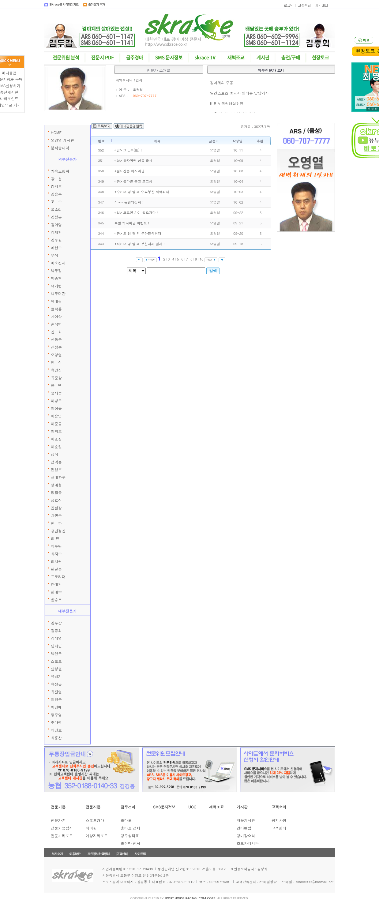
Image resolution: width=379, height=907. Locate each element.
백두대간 (58, 293)
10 (202, 259)
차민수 (56, 515)
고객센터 (279, 827)
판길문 (56, 569)
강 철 (56, 178)
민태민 (56, 645)
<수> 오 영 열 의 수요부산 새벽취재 (141, 191)
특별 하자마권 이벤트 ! (131, 223)
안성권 (56, 668)
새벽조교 (216, 806)
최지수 (56, 553)
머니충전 (9, 72)
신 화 (56, 331)
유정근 (56, 684)
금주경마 (128, 806)
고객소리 (279, 806)
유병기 (56, 676)
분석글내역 (60, 147)
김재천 (56, 232)
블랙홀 (56, 308)
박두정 (56, 270)
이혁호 (56, 431)
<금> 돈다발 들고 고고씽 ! (134, 181)
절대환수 (58, 477)
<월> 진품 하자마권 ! (130, 171)
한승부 (56, 599)
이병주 (56, 400)
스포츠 (56, 661)
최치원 (56, 561)
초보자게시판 (248, 843)
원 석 (56, 362)
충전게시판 (9, 92)
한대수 (56, 591)
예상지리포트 (97, 835)
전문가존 (58, 806)
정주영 (56, 714)
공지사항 (279, 820)
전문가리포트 (62, 835)
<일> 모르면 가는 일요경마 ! (136, 212)
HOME (56, 132)
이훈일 (56, 446)
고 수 (56, 201)
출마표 (126, 820)
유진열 (56, 691)
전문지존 (93, 806)
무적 (54, 255)
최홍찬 (56, 737)
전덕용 (56, 461)
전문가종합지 (62, 827)
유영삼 (56, 370)
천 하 (56, 523)
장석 (54, 454)
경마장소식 (246, 835)
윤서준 (56, 392)
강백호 (56, 186)
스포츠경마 (95, 820)
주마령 (56, 722)
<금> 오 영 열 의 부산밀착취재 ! (138, 233)
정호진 (56, 500)
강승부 (56, 194)
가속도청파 (60, 171)
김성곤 (56, 216)
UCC (192, 806)
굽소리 (56, 209)
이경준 (56, 699)
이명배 (56, 707)
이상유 (56, 408)
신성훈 (56, 347)
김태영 (56, 638)
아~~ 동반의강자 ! (128, 202)
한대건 (56, 584)
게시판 (242, 806)
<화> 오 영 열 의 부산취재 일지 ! (139, 244)
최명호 (56, 730)
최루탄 (56, 546)
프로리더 (58, 576)
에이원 (91, 827)
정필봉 (56, 492)
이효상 (56, 438)
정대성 (56, 484)
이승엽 (56, 415)
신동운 (56, 339)
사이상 (56, 316)
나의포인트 (9, 98)
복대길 (56, 301)
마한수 (56, 247)
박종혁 (56, 278)
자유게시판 (246, 820)
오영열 (56, 354)
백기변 (56, 285)
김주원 (56, 239)
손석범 (56, 324)
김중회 (56, 630)
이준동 (56, 423)
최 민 (55, 538)
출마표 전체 (130, 827)
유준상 (56, 377)
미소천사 (58, 262)
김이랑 (56, 224)
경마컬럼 (244, 827)
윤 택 (56, 385)
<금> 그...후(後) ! (128, 150)
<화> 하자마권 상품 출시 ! (134, 160)
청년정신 (58, 530)
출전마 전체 (130, 843)
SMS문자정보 (164, 806)
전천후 (56, 469)
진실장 (56, 507)
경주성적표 (130, 835)
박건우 (56, 653)
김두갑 (56, 622)
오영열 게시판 (62, 140)
